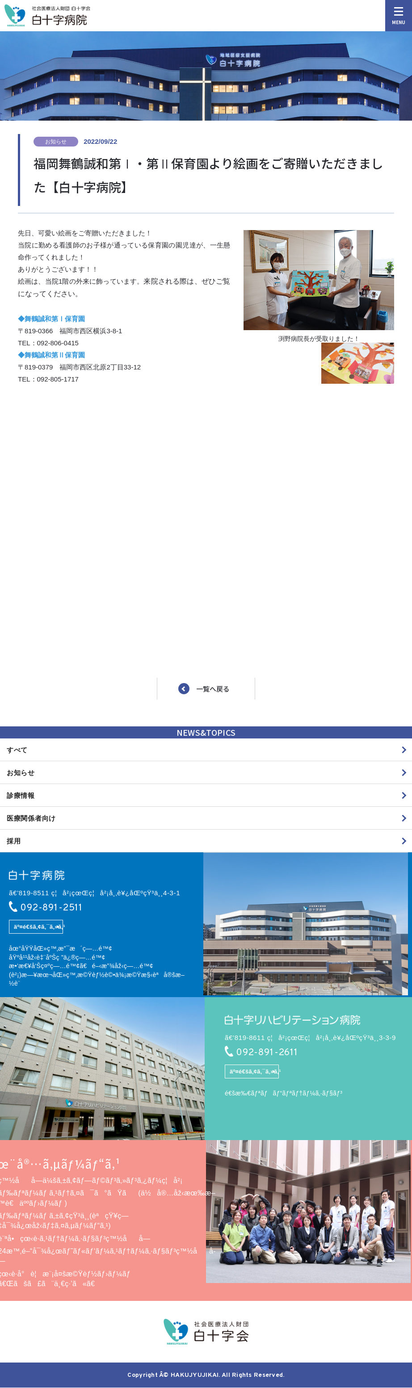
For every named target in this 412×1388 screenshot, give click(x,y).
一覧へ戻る (213, 689)
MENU (398, 16)
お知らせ (21, 772)
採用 (14, 841)
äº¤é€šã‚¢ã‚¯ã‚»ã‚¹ (39, 927)
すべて (17, 750)
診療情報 (21, 795)
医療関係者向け (31, 818)
